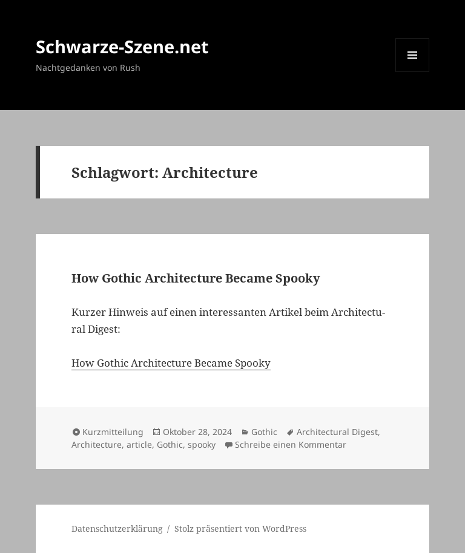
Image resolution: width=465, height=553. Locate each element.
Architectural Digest (337, 431)
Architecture (96, 444)
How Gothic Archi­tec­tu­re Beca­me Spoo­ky (195, 278)
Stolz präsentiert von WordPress (240, 528)
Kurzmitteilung (112, 431)
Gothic (264, 431)
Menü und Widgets (412, 71)
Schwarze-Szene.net (122, 46)
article (139, 444)
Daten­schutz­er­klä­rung (117, 528)
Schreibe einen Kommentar (290, 444)
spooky (202, 444)
